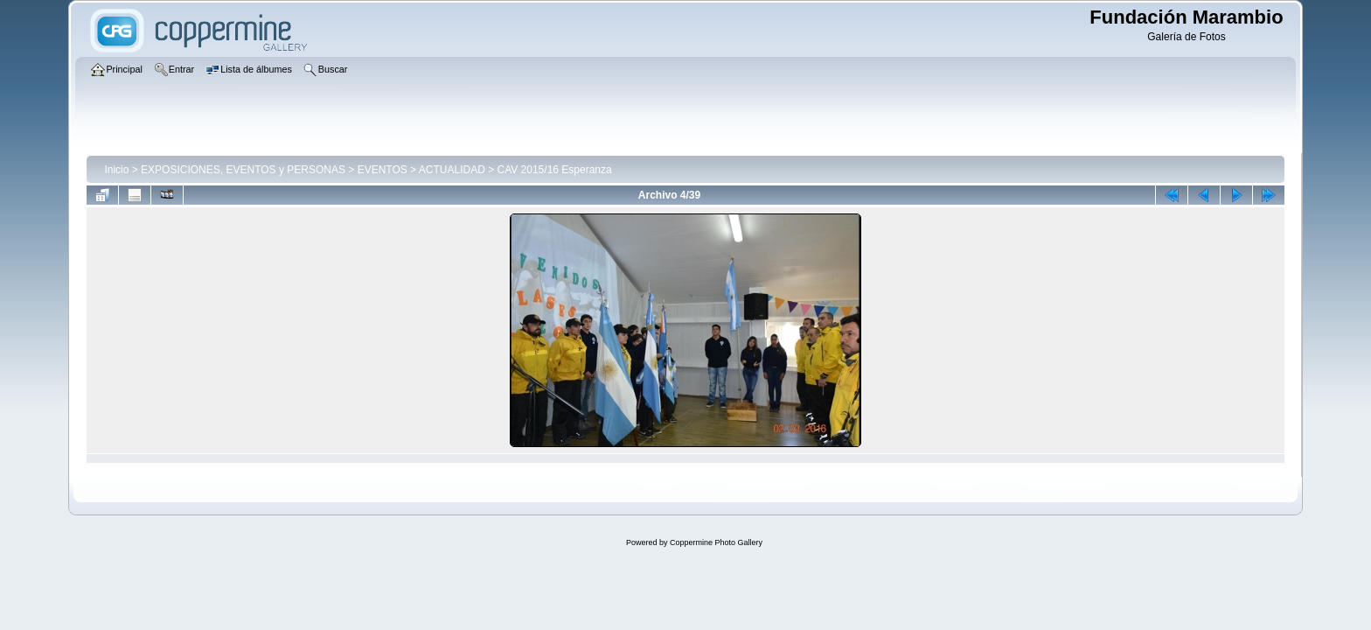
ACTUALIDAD (452, 170)
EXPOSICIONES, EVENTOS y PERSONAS (243, 170)
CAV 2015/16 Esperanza (554, 170)
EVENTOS (382, 170)
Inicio (116, 170)
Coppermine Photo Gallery (716, 542)
